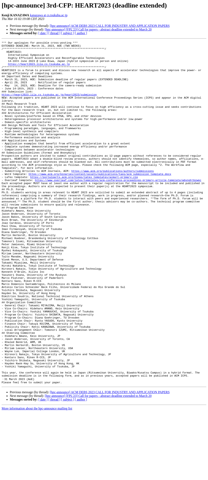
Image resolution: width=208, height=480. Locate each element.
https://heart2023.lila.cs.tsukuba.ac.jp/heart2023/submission (49, 105)
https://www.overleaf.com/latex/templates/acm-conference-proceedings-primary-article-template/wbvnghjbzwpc (118, 208)
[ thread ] (54, 33)
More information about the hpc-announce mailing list (37, 476)
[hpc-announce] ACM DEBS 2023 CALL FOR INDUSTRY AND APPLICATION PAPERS (110, 25)
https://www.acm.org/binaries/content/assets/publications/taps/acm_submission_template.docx (100, 201)
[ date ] (43, 33)
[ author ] (81, 33)
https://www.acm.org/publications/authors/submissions (112, 197)
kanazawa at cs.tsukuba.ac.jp (48, 15)
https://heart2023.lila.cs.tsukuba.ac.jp (39, 69)
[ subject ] (67, 33)
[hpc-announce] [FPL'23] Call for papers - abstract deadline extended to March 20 (98, 29)
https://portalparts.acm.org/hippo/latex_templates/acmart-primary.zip (84, 204)
